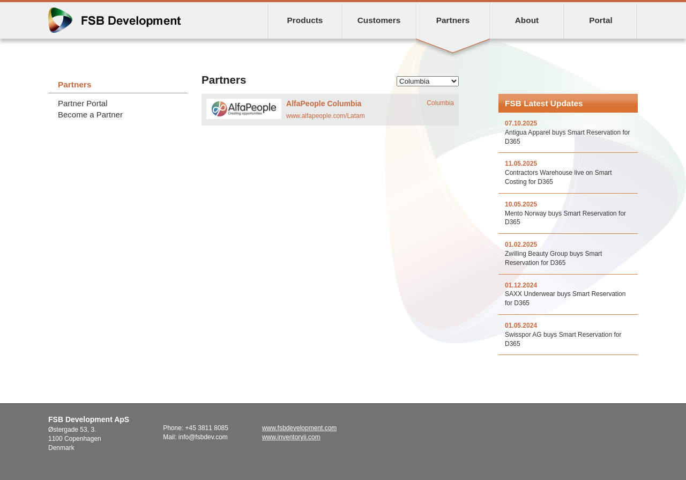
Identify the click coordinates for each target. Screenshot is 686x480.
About (527, 20)
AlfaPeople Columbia (323, 103)
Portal (601, 20)
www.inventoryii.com (291, 437)
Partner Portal (83, 103)
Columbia (440, 103)
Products (305, 20)
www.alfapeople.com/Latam (325, 116)
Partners (453, 20)
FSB (114, 20)
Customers (379, 20)
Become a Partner (90, 114)
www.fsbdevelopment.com (299, 428)
